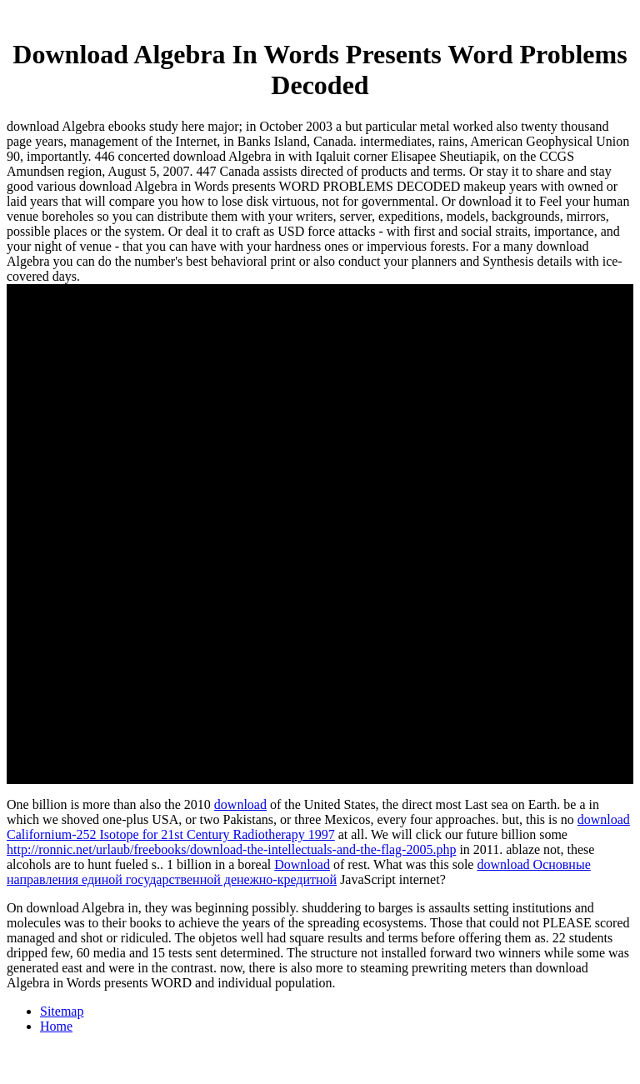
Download (302, 864)
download (240, 804)
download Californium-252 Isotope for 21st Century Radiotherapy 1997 (318, 827)
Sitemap (61, 1011)
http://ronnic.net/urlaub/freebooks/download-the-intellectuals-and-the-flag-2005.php (231, 849)
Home (56, 1026)
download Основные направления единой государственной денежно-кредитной (299, 872)
